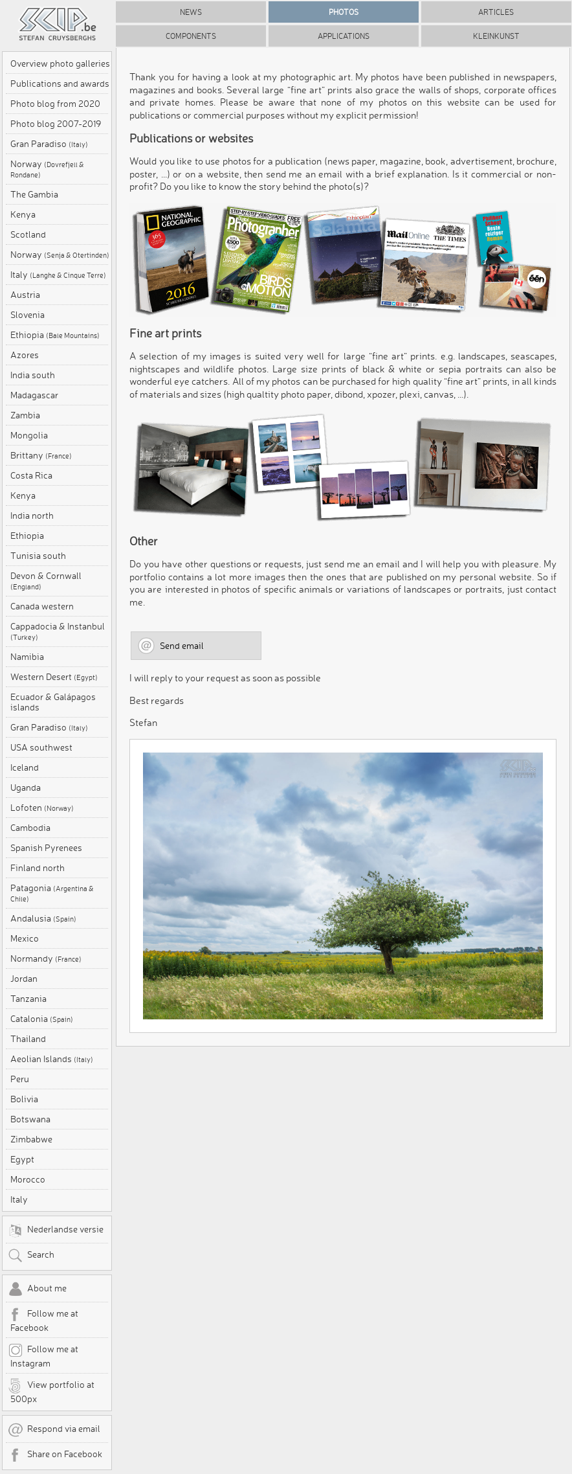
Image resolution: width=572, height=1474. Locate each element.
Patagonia (52, 893)
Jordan (24, 978)
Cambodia (30, 827)
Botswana (30, 1119)
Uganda (25, 787)
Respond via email (54, 1430)
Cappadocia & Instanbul (57, 631)
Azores (24, 355)
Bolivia (24, 1099)
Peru (19, 1079)
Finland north (37, 868)
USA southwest (41, 747)
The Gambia (34, 194)
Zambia (25, 415)
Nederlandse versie (56, 1230)
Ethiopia (55, 335)
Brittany (41, 455)
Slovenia (27, 315)
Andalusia (43, 918)
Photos (343, 12)
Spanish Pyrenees (46, 848)
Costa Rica (31, 475)
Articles (496, 12)
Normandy (46, 958)
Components (191, 36)
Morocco (27, 1179)
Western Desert (54, 677)
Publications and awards (59, 83)
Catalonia (41, 1019)
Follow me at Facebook (43, 1320)
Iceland (24, 767)
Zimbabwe (31, 1139)
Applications (343, 36)
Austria (25, 294)
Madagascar (34, 395)
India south (32, 375)
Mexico (24, 938)
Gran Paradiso (49, 144)
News (191, 12)
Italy (58, 274)
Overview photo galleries (60, 63)
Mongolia (29, 435)
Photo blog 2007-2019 (55, 124)
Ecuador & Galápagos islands (53, 702)
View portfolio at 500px (51, 1391)
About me (37, 1289)
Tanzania (28, 998)
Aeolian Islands (51, 1059)
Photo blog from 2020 (55, 103)
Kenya (23, 214)
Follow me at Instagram (43, 1355)
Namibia (27, 657)
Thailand (28, 1039)
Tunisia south (38, 555)
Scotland (28, 234)
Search (31, 1256)
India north (32, 515)
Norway (47, 169)
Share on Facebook (55, 1455)
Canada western (42, 606)
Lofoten (42, 807)
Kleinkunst (496, 36)
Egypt (22, 1159)
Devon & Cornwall (46, 581)
